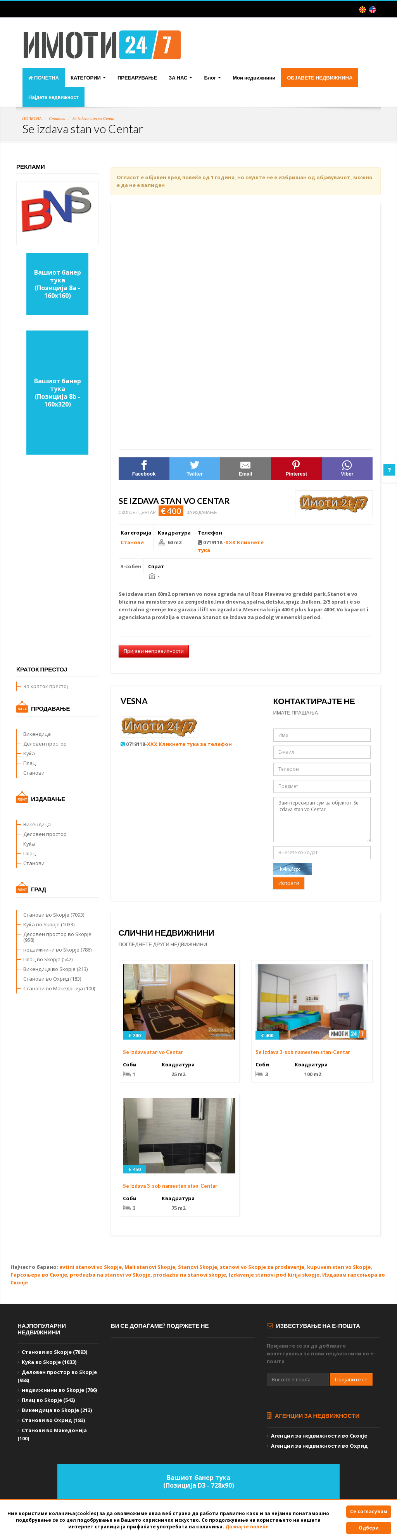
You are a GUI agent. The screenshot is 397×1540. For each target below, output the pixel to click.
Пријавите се (351, 1379)
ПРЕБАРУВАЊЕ (137, 77)
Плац (29, 763)
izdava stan (141, 593)
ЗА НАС (180, 77)
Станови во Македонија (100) (59, 988)
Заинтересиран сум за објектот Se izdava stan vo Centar (322, 819)
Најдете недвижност (53, 97)
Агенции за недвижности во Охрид (319, 1445)
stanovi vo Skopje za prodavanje (262, 1266)
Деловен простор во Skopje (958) (57, 937)
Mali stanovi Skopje (149, 1266)
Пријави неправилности (154, 650)
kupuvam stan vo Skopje (339, 1266)
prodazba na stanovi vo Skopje (110, 1274)
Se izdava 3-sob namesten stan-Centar (302, 1052)
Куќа (29, 753)
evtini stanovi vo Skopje (90, 1266)
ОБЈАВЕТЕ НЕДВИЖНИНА (319, 77)
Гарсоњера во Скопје (38, 1274)
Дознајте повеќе (247, 1526)
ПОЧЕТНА (43, 77)
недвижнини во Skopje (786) (57, 949)
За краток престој (45, 686)
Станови (57, 118)
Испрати (288, 882)
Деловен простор (45, 743)
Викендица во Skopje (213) (55, 969)
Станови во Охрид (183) (52, 978)
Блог (212, 77)
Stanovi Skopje (197, 1266)
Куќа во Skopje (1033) (48, 924)
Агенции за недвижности (313, 1415)
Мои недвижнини (254, 77)
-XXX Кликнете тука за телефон (188, 744)
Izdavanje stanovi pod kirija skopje (274, 1274)
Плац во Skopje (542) (47, 959)
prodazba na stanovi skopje (189, 1274)
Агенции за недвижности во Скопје (319, 1435)
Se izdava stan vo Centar (93, 118)
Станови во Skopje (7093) (53, 914)
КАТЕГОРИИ (88, 77)
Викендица (37, 733)
